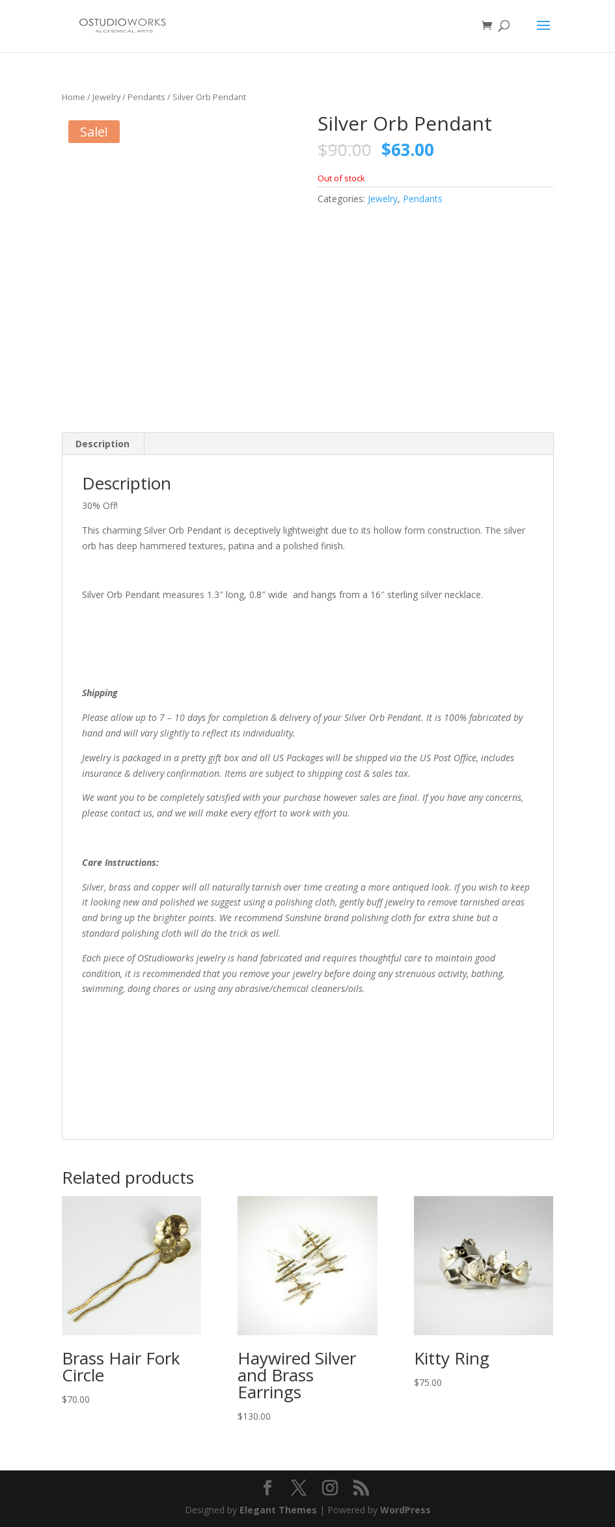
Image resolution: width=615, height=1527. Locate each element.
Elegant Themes (278, 1510)
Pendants (146, 97)
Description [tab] (102, 443)
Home (73, 97)
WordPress (405, 1510)
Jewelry (106, 97)
